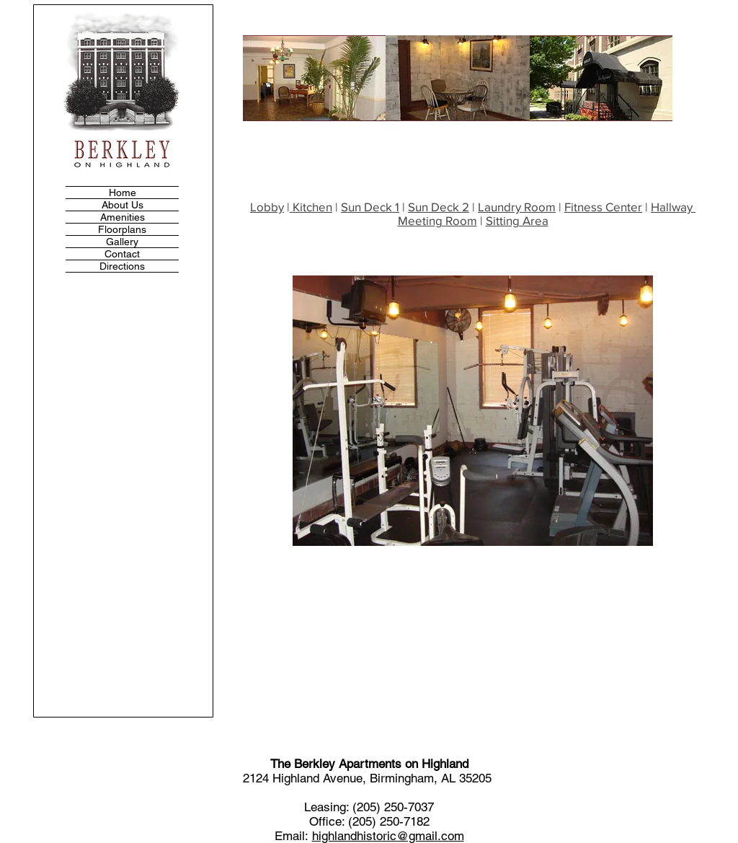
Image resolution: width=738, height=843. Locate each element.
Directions (122, 266)
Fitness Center (603, 206)
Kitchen (311, 206)
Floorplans (122, 229)
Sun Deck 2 (438, 206)
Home (122, 192)
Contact (122, 254)
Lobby (267, 206)
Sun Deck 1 (370, 206)
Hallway (673, 206)
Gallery (122, 241)
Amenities (122, 217)
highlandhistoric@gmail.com (388, 836)
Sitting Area (517, 220)
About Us (122, 205)
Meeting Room (437, 220)
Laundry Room (517, 206)
